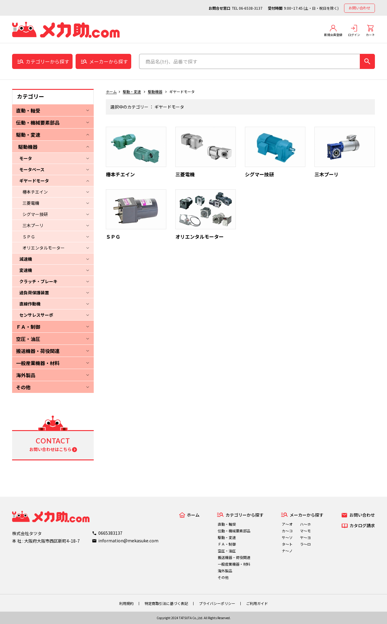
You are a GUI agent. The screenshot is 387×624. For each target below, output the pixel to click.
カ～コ (287, 530)
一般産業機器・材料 (38, 363)
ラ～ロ (305, 544)
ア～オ (287, 524)
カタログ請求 (362, 525)
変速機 (25, 270)
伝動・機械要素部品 (38, 122)
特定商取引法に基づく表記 (166, 603)
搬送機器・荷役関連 (38, 350)
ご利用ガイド (257, 603)
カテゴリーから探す (47, 61)
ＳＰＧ (28, 237)
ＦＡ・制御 (28, 326)
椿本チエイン (35, 192)
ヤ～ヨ (305, 537)
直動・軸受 (28, 110)
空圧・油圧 (28, 338)
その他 (23, 387)
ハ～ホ (305, 524)
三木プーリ (33, 225)
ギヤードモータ (34, 181)
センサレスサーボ (36, 315)
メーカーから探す (108, 61)
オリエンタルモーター (43, 248)
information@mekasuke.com (128, 540)
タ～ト (287, 544)
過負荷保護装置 (34, 292)
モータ (25, 158)
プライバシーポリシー (217, 603)
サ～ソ (287, 537)
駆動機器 (27, 146)
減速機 (25, 259)
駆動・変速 (28, 134)
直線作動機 (30, 304)
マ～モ (305, 530)
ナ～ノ (287, 550)
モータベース (31, 169)
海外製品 (25, 375)
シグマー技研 (35, 214)
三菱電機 (30, 203)
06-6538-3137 (250, 8)
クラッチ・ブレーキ (38, 281)
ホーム (111, 91)
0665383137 (110, 533)
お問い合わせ (359, 7)
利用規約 (126, 603)
